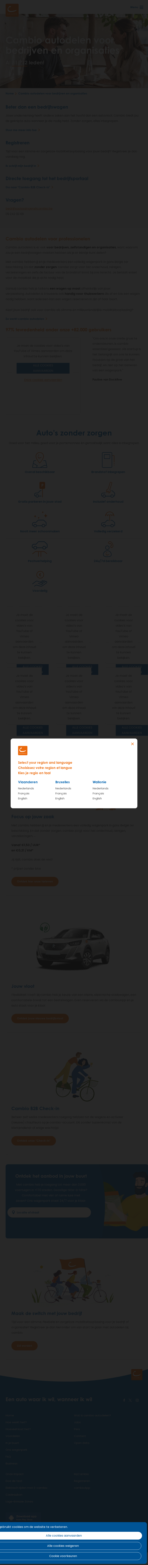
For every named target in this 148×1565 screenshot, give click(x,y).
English (22, 798)
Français (23, 793)
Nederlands (26, 788)
